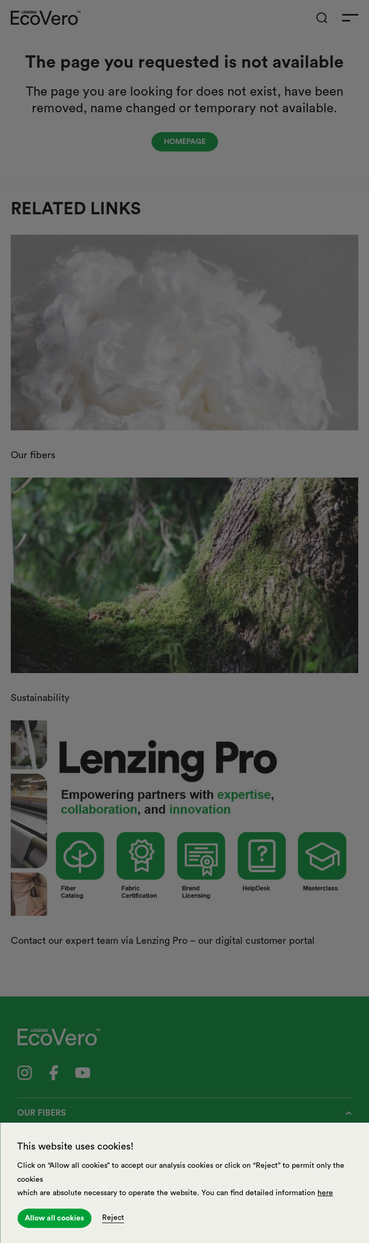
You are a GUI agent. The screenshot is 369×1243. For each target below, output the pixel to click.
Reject (113, 1218)
